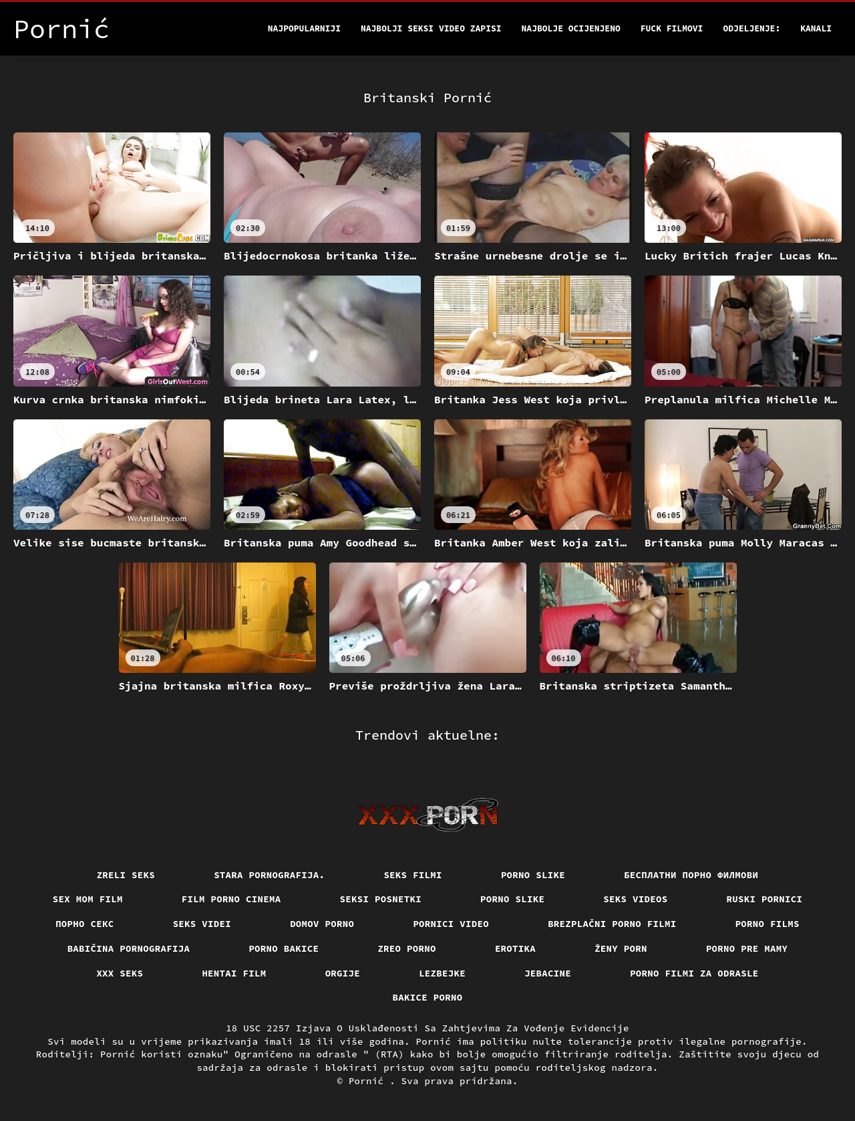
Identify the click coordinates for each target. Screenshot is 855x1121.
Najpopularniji (304, 28)
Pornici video (451, 924)
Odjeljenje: (751, 28)
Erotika (515, 948)
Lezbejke (442, 973)
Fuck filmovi (672, 28)
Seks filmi (412, 875)
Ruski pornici (765, 899)
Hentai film (234, 973)
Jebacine (547, 973)
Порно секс (84, 924)
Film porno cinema (231, 899)
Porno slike (533, 875)
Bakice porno (428, 997)
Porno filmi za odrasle (694, 973)
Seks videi (202, 924)
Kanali (816, 28)
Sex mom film (88, 899)
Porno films (767, 924)
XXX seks (119, 973)
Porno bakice (283, 948)
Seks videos (635, 899)
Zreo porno (406, 948)
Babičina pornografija (128, 948)
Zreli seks (126, 875)
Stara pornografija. (269, 875)
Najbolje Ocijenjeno (571, 28)
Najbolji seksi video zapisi (431, 28)
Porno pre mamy (747, 948)
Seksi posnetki (381, 899)
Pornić (369, 1081)
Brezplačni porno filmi (612, 924)
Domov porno (322, 924)
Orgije (343, 973)
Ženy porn (620, 948)
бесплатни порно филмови (691, 875)
